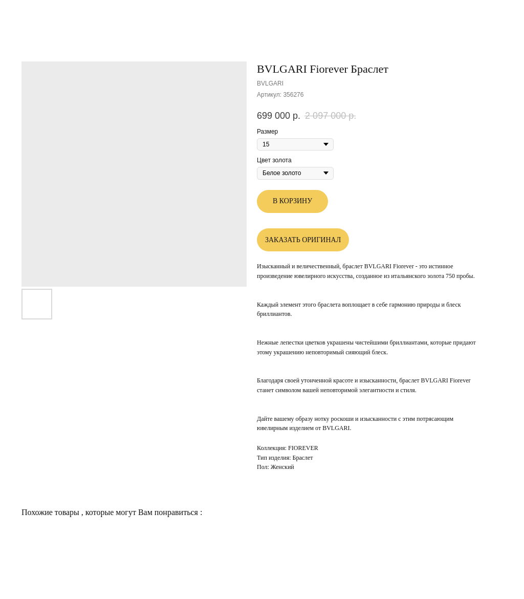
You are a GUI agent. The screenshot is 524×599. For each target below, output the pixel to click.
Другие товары (39, 14)
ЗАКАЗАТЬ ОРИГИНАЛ (303, 240)
